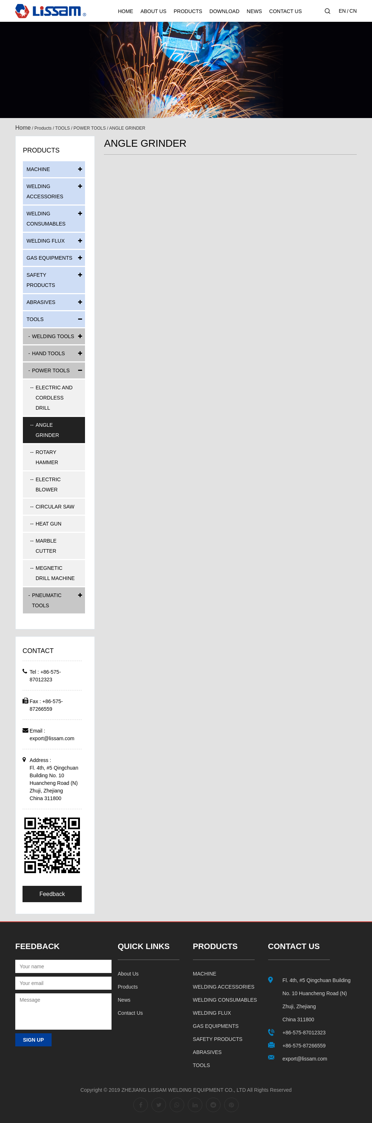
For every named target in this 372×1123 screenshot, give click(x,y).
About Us (153, 11)
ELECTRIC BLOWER (48, 484)
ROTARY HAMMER (47, 457)
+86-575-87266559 (304, 1046)
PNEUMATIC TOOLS (46, 600)
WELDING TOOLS (53, 336)
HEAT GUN (48, 524)
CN (353, 11)
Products (188, 11)
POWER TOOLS (89, 128)
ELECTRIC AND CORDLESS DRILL (54, 398)
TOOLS (62, 128)
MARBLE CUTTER (46, 546)
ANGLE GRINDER (47, 430)
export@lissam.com (52, 738)
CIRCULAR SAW (55, 507)
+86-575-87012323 (304, 1032)
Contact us (130, 1013)
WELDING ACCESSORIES (45, 191)
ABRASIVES (41, 302)
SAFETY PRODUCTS (41, 280)
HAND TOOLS (48, 353)
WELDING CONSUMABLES (46, 219)
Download (224, 11)
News (254, 11)
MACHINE (38, 169)
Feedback (52, 894)
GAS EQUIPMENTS (49, 258)
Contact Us (285, 11)
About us (128, 974)
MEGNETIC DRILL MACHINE (55, 573)
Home (125, 11)
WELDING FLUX (46, 241)
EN (342, 11)
